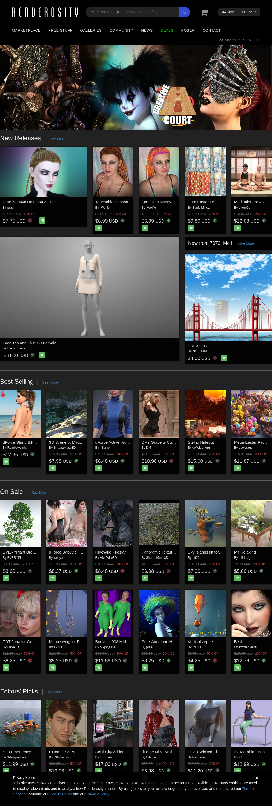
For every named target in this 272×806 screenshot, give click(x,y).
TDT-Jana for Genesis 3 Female (31, 641)
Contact (211, 30)
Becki (239, 641)
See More (57, 139)
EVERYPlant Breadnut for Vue (29, 552)
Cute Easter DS (201, 202)
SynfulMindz (201, 207)
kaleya (58, 558)
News (147, 30)
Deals (167, 30)
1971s (196, 558)
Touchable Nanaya (111, 202)
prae (10, 207)
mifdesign (245, 558)
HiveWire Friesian (111, 552)
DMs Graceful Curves (160, 442)
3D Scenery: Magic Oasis (71, 442)
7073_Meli (199, 351)
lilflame (105, 447)
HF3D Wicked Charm (206, 751)
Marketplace (26, 30)
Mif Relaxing (245, 552)
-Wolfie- (105, 207)
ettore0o (244, 207)
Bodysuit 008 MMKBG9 (116, 641)
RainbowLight (17, 447)
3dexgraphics (16, 757)
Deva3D (13, 647)
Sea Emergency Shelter (24, 751)
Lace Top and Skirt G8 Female (29, 343)
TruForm (106, 757)
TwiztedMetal (248, 647)
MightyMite (107, 647)
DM (148, 447)
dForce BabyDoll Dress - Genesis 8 (80, 552)
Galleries (91, 30)
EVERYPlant (16, 558)
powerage (246, 447)
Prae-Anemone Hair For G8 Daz (170, 641)
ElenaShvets (16, 348)
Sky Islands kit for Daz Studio (213, 552)
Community (121, 30)
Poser (188, 30)
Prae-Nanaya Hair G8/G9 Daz (29, 202)
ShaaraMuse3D (65, 447)
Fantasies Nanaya (158, 202)
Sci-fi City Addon (110, 751)
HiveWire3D (108, 558)
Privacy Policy (97, 794)
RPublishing (62, 757)
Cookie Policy (60, 794)
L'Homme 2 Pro (63, 751)
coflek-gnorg (201, 447)
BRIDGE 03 (198, 346)
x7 (240, 757)
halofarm (198, 757)
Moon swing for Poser (68, 641)
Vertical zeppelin (202, 641)
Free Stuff (60, 30)
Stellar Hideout (201, 442)
